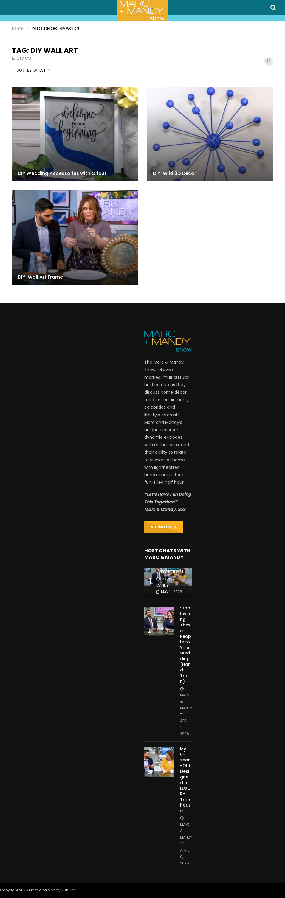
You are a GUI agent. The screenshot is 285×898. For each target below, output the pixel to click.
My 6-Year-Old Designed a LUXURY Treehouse (185, 780)
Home (17, 28)
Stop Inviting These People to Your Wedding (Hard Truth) (185, 644)
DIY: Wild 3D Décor (174, 173)
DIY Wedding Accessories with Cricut (62, 173)
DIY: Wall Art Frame (40, 277)
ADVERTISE (163, 527)
